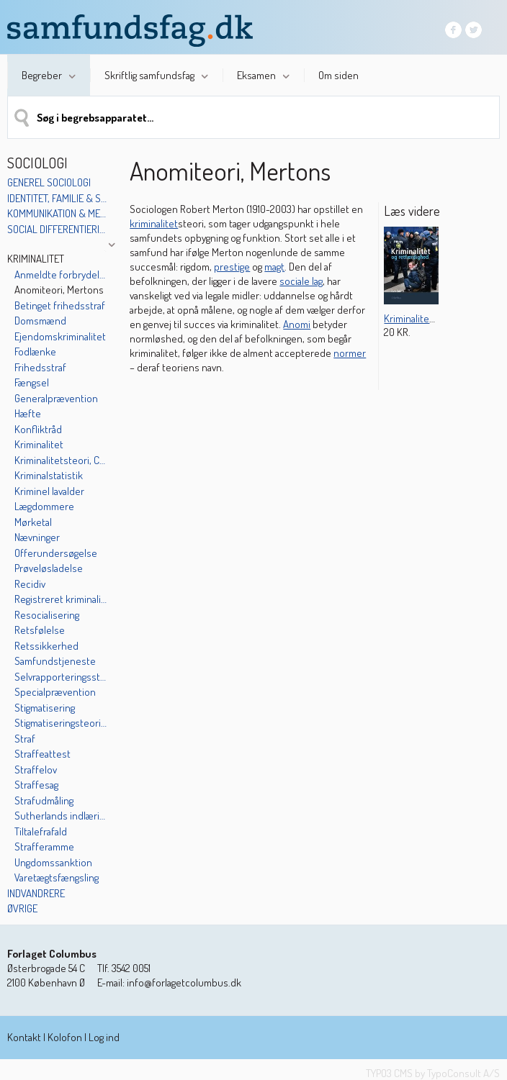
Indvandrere (36, 893)
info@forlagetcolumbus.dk (184, 982)
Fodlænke (35, 351)
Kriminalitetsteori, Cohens (61, 460)
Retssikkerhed (46, 646)
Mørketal (33, 522)
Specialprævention (55, 692)
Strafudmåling (43, 800)
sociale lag (301, 281)
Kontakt (24, 1037)
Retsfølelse (39, 630)
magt (274, 266)
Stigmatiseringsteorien (61, 723)
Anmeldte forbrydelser (61, 274)
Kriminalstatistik (48, 475)
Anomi (296, 324)
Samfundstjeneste (55, 661)
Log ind (104, 1037)
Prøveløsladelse (48, 568)
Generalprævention (56, 398)
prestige (232, 266)
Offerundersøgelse (55, 553)
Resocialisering (46, 615)
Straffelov (35, 769)
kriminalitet (154, 223)
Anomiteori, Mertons (59, 289)
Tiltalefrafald (40, 831)
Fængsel (31, 382)
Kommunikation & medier (57, 213)
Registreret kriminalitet (61, 599)
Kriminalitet (35, 259)
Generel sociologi (49, 182)
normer (349, 353)
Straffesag (36, 784)
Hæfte (27, 413)
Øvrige (22, 908)
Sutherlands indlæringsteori (61, 815)
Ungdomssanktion (53, 862)
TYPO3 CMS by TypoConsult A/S (433, 1073)
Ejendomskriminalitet (60, 336)
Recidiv (29, 584)
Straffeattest (42, 754)
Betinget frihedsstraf (59, 305)
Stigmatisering (44, 707)
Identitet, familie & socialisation (57, 198)
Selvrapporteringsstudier (61, 677)
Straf (24, 738)
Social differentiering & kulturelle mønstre (57, 229)
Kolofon (65, 1037)
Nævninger (37, 537)
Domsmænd (40, 320)
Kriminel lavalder (49, 491)
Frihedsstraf (40, 367)
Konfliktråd (38, 429)
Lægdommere (44, 506)
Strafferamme (44, 846)
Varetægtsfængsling (56, 877)
